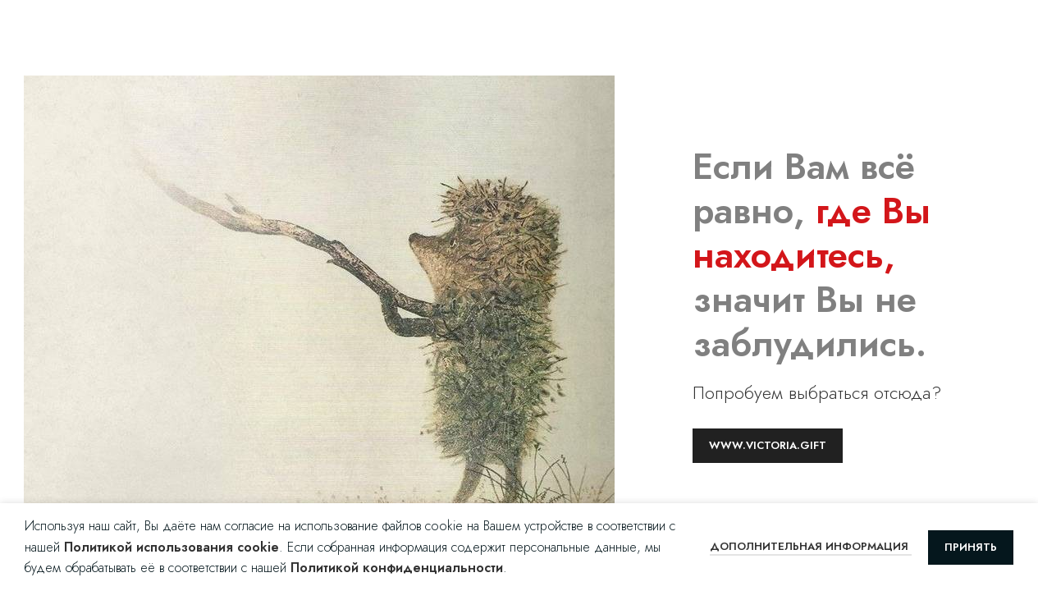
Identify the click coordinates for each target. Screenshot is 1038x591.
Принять (970, 547)
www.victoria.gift (767, 445)
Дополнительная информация (811, 546)
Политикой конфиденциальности (396, 567)
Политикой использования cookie (171, 547)
